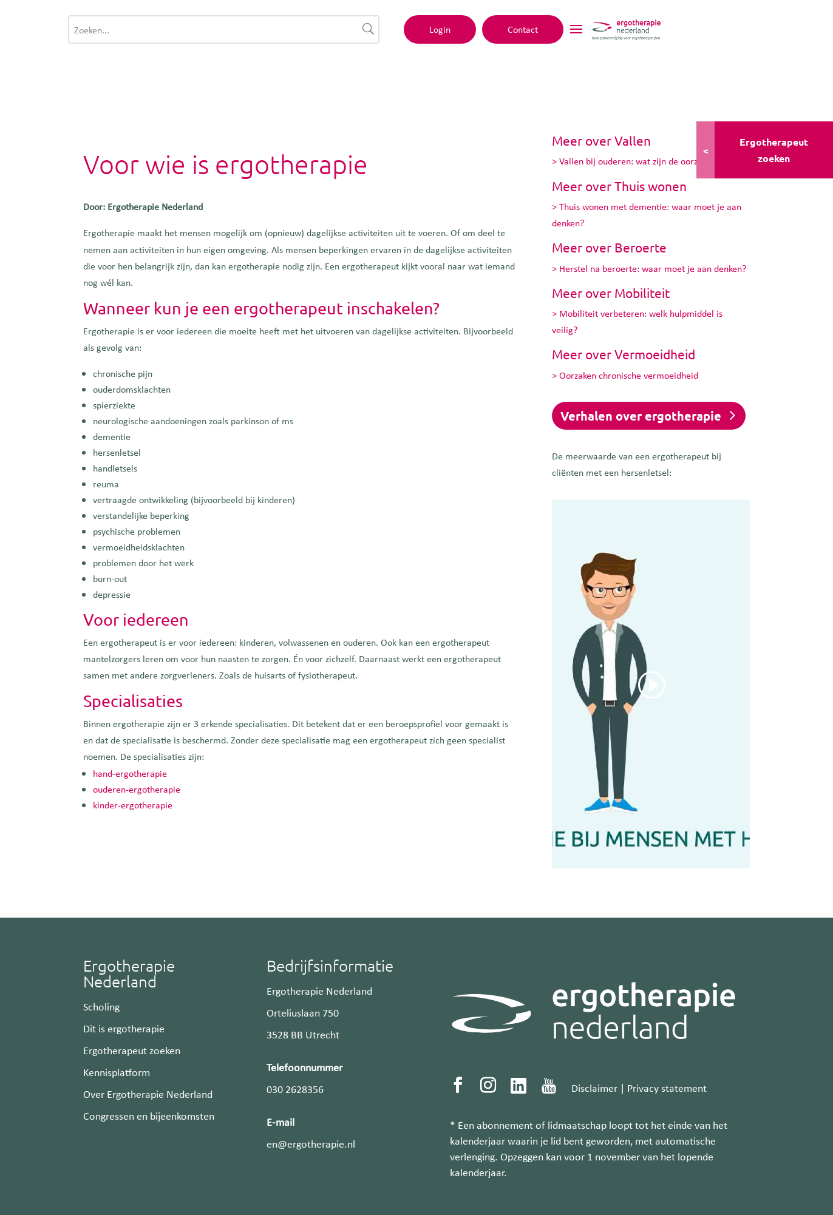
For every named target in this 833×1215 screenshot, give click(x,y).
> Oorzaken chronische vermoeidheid (625, 375)
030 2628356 (295, 1088)
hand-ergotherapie (130, 773)
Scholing (101, 1006)
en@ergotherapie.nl (311, 1143)
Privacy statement (667, 1087)
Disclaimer (594, 1087)
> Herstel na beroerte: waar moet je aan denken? (649, 268)
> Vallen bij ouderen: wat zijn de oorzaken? (636, 161)
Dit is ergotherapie (124, 1028)
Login (603, 34)
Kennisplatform (116, 1071)
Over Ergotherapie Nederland (147, 1093)
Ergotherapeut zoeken (131, 1050)
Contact (687, 34)
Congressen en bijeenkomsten (148, 1115)
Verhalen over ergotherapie (640, 416)
